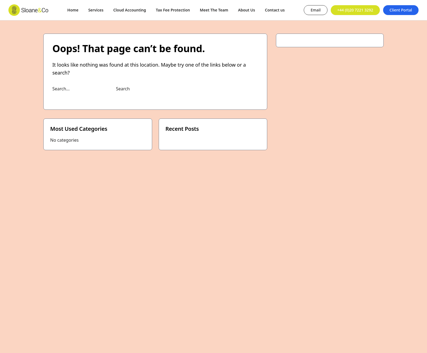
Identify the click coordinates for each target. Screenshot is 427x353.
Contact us (275, 10)
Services (96, 10)
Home (73, 10)
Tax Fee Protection (173, 10)
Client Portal (401, 10)
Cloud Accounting (129, 10)
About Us (246, 10)
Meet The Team (214, 10)
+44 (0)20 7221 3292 (355, 10)
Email (316, 10)
